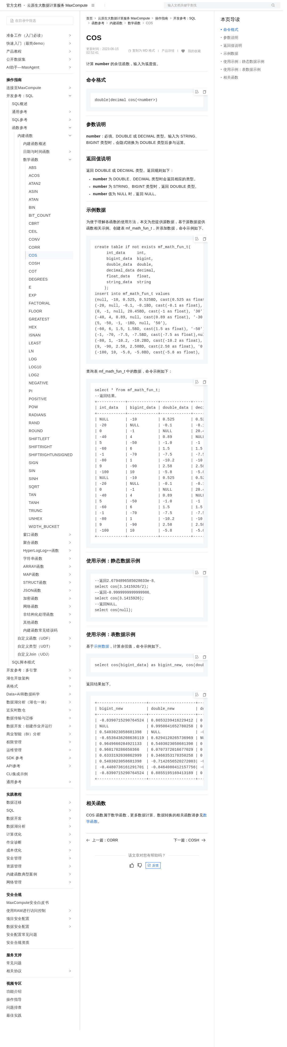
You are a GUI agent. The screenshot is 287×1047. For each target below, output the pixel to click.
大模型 (54, 8)
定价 (115, 8)
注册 (252, 8)
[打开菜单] (8, 8)
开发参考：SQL (184, 35)
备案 (226, 8)
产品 (69, 8)
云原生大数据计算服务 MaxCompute (57, 22)
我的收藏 (194, 68)
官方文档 (13, 22)
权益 (102, 8)
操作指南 (161, 35)
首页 (89, 35)
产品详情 (168, 68)
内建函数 (116, 40)
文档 (215, 8)
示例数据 (101, 677)
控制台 (239, 8)
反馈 (153, 900)
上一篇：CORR (102, 875)
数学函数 (134, 40)
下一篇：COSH (190, 875)
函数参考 (98, 40)
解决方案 (85, 8)
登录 (271, 8)
